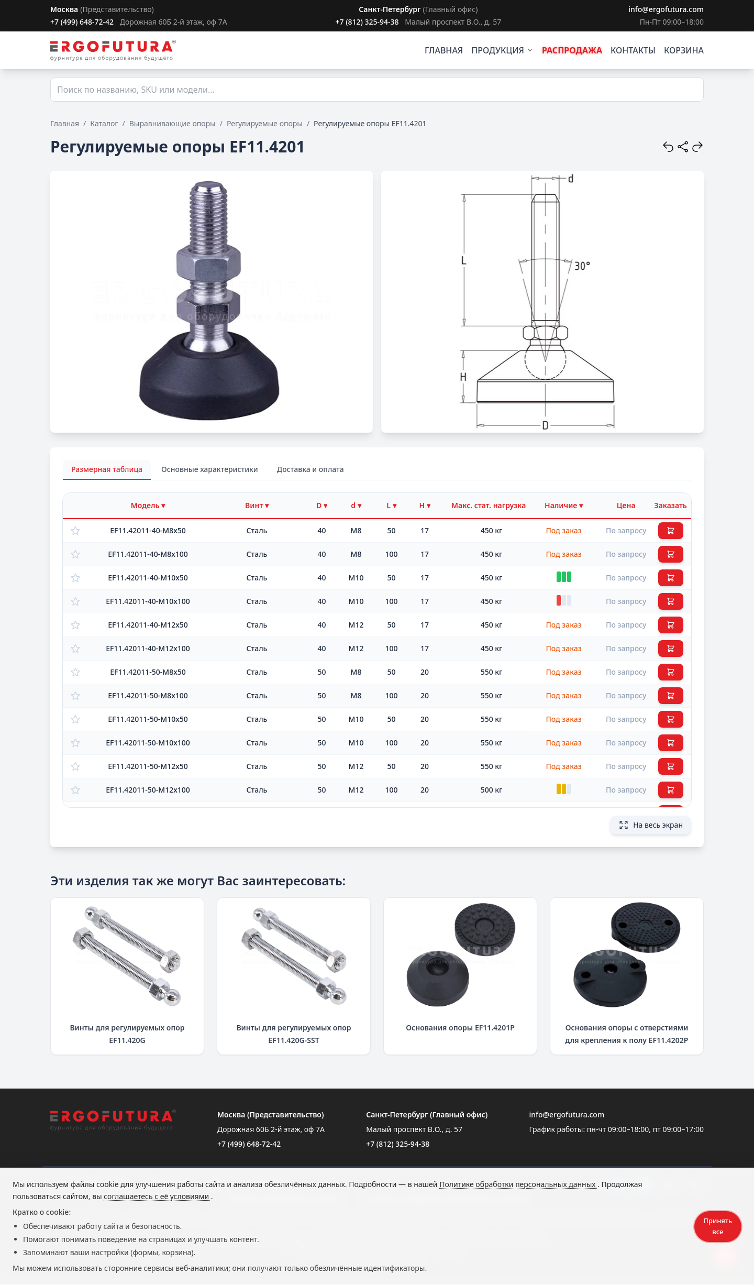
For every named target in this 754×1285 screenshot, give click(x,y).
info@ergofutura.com (666, 9)
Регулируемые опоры (265, 123)
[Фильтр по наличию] (563, 505)
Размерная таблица (106, 469)
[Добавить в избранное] (75, 530)
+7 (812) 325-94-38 (366, 22)
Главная (64, 123)
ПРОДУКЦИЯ (502, 50)
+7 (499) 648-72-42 (82, 22)
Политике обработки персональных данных (518, 1184)
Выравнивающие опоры (172, 123)
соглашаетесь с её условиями (157, 1196)
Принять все (717, 1226)
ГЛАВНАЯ (444, 50)
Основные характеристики (209, 469)
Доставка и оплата (310, 469)
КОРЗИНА (684, 50)
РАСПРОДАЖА (572, 50)
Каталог (104, 123)
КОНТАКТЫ (633, 50)
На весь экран (650, 825)
